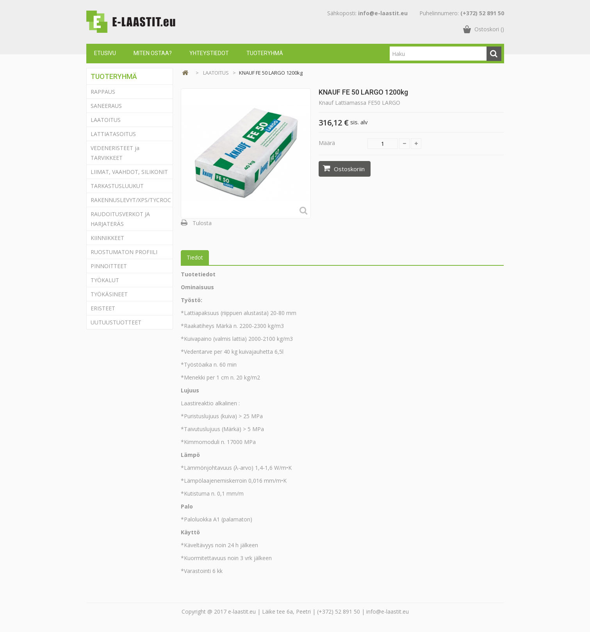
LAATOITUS (106, 120)
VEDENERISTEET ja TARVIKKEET (115, 152)
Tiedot (195, 257)
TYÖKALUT (105, 280)
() (489, 29)
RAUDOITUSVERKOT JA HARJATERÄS (120, 218)
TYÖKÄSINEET (109, 294)
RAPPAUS (103, 91)
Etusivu (105, 53)
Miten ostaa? (153, 53)
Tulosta (202, 223)
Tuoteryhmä (264, 53)
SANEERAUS (106, 105)
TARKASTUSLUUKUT (117, 186)
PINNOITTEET (109, 266)
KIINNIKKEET (107, 238)
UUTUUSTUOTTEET (116, 322)
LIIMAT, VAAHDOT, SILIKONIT (129, 171)
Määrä (327, 143)
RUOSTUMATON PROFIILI (124, 252)
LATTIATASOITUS (113, 134)
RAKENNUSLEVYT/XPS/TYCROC (131, 200)
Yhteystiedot (209, 53)
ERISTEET (103, 308)
